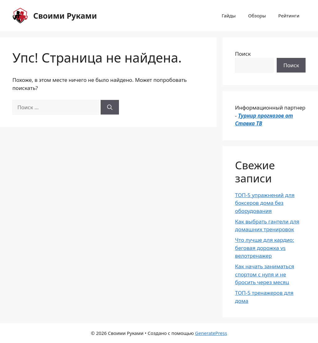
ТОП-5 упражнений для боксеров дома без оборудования (265, 202)
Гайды (229, 15)
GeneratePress (211, 333)
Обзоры (257, 15)
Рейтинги (288, 15)
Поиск (243, 53)
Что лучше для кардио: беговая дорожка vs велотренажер (264, 247)
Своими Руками (65, 15)
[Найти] (110, 107)
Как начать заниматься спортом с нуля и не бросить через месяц (264, 274)
